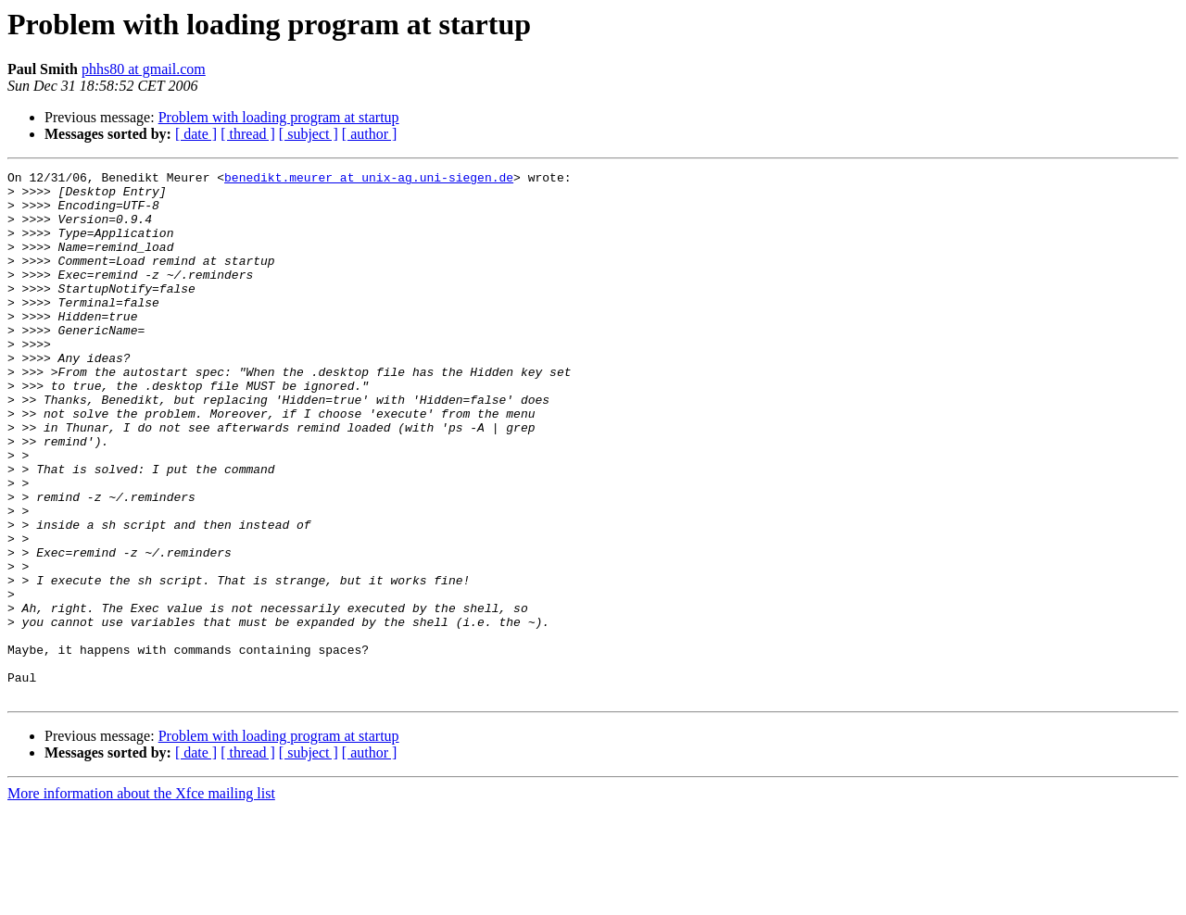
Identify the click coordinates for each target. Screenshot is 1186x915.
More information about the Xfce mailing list (141, 899)
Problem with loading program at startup (278, 117)
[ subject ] (308, 134)
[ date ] (196, 134)
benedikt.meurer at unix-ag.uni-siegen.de (368, 179)
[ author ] (369, 134)
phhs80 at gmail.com (144, 69)
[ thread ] (248, 134)
